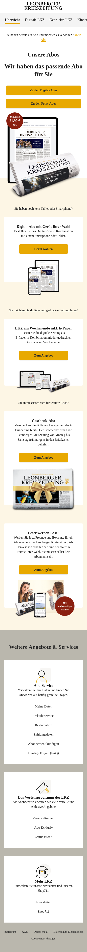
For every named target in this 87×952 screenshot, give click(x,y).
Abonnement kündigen (43, 744)
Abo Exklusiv (43, 827)
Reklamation (43, 725)
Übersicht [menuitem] (12, 20)
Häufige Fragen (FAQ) (43, 753)
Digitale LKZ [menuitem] (34, 20)
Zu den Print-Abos (43, 103)
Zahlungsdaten (43, 734)
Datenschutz (40, 932)
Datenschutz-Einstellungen (68, 932)
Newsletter (43, 902)
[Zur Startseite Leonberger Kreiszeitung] (43, 6)
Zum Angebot (43, 355)
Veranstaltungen (43, 818)
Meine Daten (43, 706)
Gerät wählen (43, 249)
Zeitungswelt (43, 837)
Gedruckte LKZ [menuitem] (60, 20)
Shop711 (43, 911)
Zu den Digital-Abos (43, 90)
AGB (25, 932)
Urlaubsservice (43, 716)
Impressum (10, 932)
